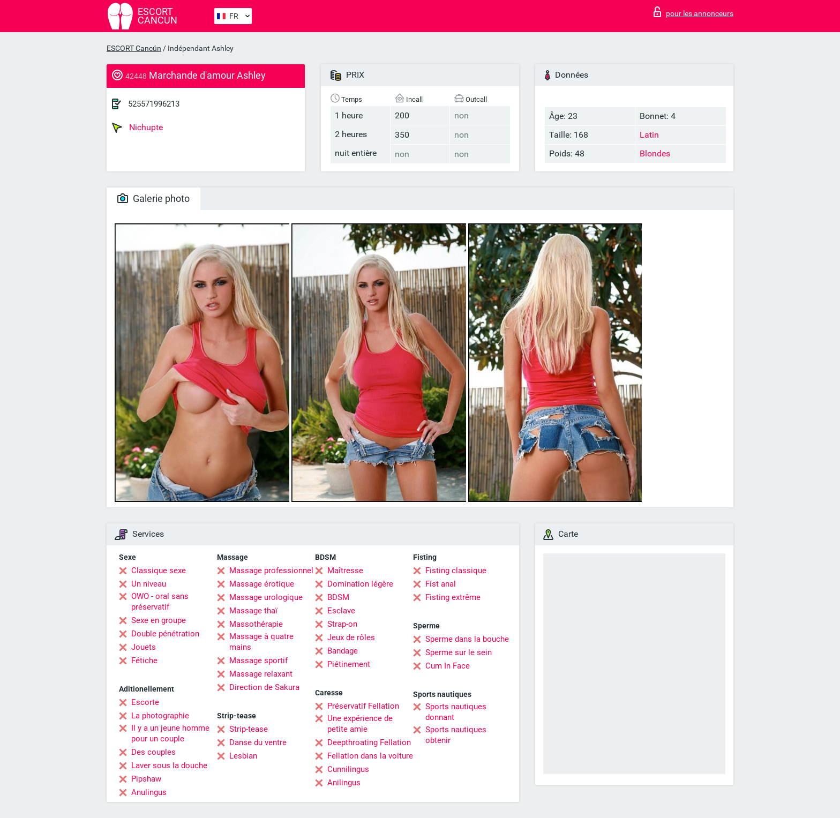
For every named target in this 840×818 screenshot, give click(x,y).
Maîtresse (345, 570)
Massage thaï (253, 611)
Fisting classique (455, 570)
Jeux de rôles (351, 637)
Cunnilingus (348, 769)
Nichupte (137, 127)
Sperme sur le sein (458, 652)
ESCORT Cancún (134, 48)
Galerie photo (153, 198)
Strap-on (342, 624)
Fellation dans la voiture (370, 756)
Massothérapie (256, 624)
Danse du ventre (258, 742)
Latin (649, 135)
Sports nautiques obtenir (455, 735)
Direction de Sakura (264, 687)
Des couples (153, 752)
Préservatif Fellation (363, 706)
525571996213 (153, 104)
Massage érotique (261, 584)
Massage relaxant (260, 674)
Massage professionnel (271, 570)
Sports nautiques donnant (455, 712)
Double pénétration (165, 634)
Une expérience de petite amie (360, 724)
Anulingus (149, 792)
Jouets (143, 647)
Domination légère (360, 584)
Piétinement (348, 664)
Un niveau (148, 584)
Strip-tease (248, 729)
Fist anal (440, 584)
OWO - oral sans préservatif (160, 601)
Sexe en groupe (158, 620)
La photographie (160, 716)
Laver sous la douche (169, 765)
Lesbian (243, 756)
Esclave (341, 611)
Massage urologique (266, 597)
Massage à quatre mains (261, 642)
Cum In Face (447, 666)
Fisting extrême (453, 597)
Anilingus (344, 782)
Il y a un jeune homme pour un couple (170, 733)
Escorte (145, 702)
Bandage (342, 651)
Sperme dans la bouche (467, 639)
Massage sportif (258, 660)
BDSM (338, 597)
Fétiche (144, 660)
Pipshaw (146, 779)
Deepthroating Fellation (369, 742)
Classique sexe (158, 570)
